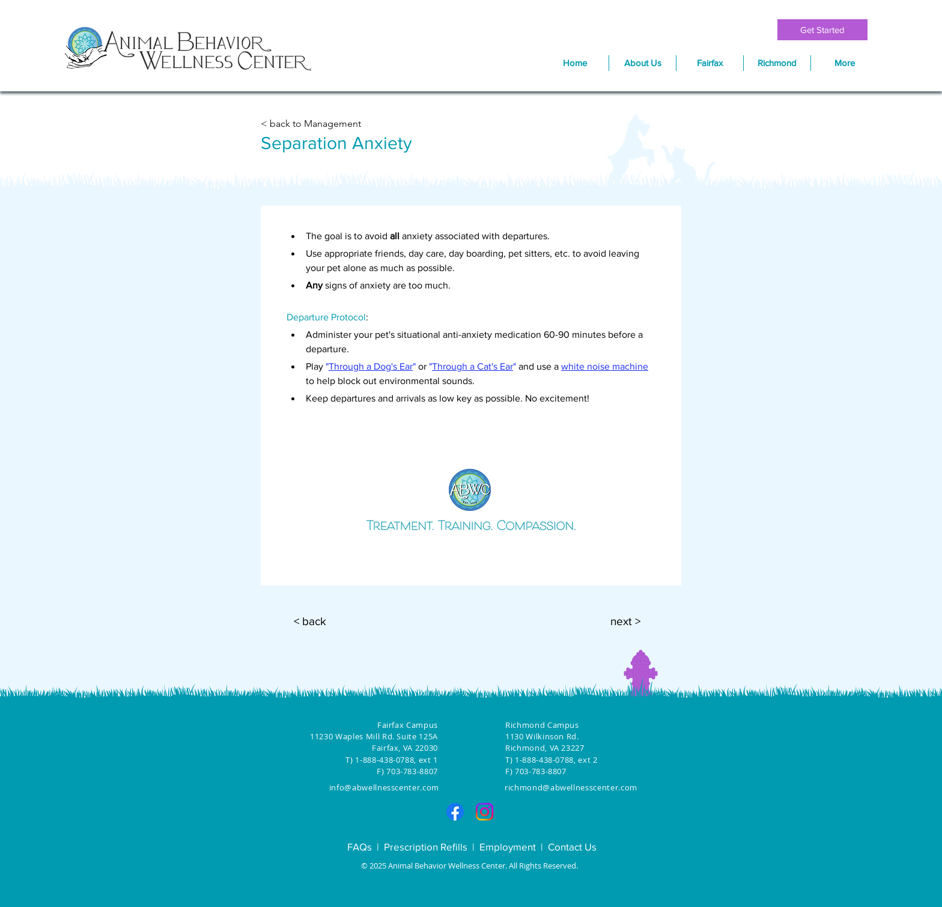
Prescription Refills (425, 846)
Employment (507, 846)
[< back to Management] (313, 124)
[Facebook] (455, 811)
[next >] (625, 621)
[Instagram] (484, 811)
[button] (709, 63)
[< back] (310, 621)
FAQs (359, 846)
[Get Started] (822, 29)
